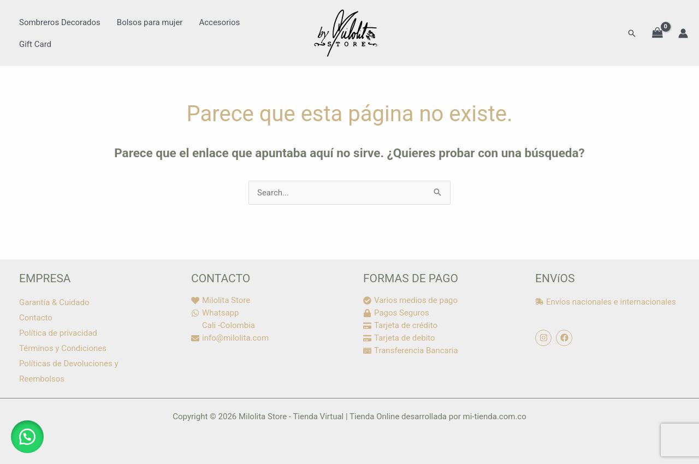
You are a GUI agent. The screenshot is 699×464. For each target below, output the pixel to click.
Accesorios (219, 22)
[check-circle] (410, 300)
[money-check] (410, 350)
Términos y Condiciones (62, 348)
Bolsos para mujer (150, 22)
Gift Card (35, 44)
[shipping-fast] (605, 302)
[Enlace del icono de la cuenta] (683, 33)
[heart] (220, 300)
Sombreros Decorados (59, 22)
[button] (632, 33)
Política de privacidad (58, 333)
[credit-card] (400, 325)
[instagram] (544, 338)
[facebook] (565, 338)
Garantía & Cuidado (54, 302)
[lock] (396, 313)
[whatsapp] (215, 313)
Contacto (35, 318)
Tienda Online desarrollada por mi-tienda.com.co (438, 416)
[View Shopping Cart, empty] (657, 33)
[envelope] (230, 338)
